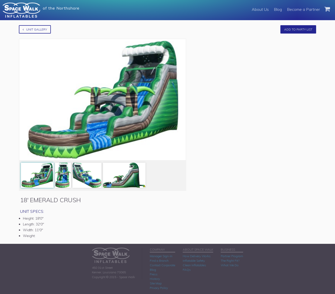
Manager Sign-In (161, 256)
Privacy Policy (159, 288)
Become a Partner (303, 9)
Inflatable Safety (194, 260)
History (155, 279)
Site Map (156, 283)
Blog (278, 9)
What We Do (230, 265)
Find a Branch (159, 260)
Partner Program (232, 256)
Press (154, 274)
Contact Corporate (162, 265)
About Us (260, 9)
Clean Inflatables (194, 265)
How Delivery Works (197, 256)
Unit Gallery (35, 29)
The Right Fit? (230, 260)
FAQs (187, 270)
